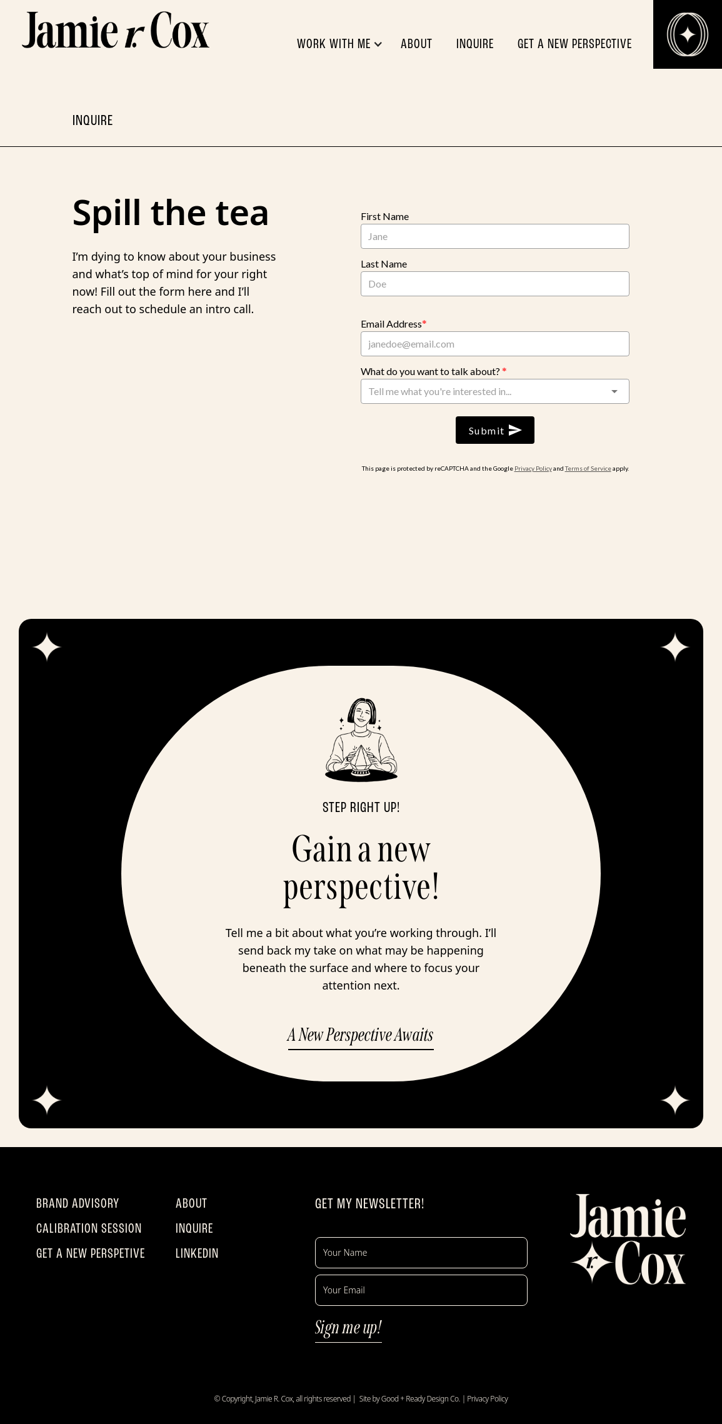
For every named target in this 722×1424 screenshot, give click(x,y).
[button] (346, 43)
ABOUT (192, 1203)
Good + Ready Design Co (420, 1398)
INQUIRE (194, 1228)
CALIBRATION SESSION (89, 1228)
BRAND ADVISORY (77, 1203)
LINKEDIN (197, 1253)
